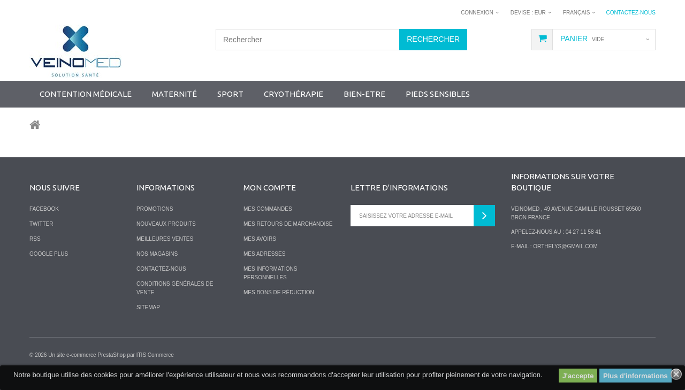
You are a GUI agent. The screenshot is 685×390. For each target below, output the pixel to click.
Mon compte (269, 187)
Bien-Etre (364, 93)
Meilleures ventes (164, 239)
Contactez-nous (631, 13)
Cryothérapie (293, 93)
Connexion (477, 13)
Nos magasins (157, 254)
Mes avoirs (259, 239)
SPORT (230, 93)
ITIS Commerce (155, 355)
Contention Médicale (86, 93)
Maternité (174, 93)
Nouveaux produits (166, 224)
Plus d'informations (635, 376)
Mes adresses (264, 254)
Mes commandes (267, 209)
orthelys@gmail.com (565, 246)
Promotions (154, 209)
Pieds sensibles (438, 93)
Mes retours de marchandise (288, 224)
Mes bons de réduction (278, 292)
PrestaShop (111, 355)
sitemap (148, 307)
